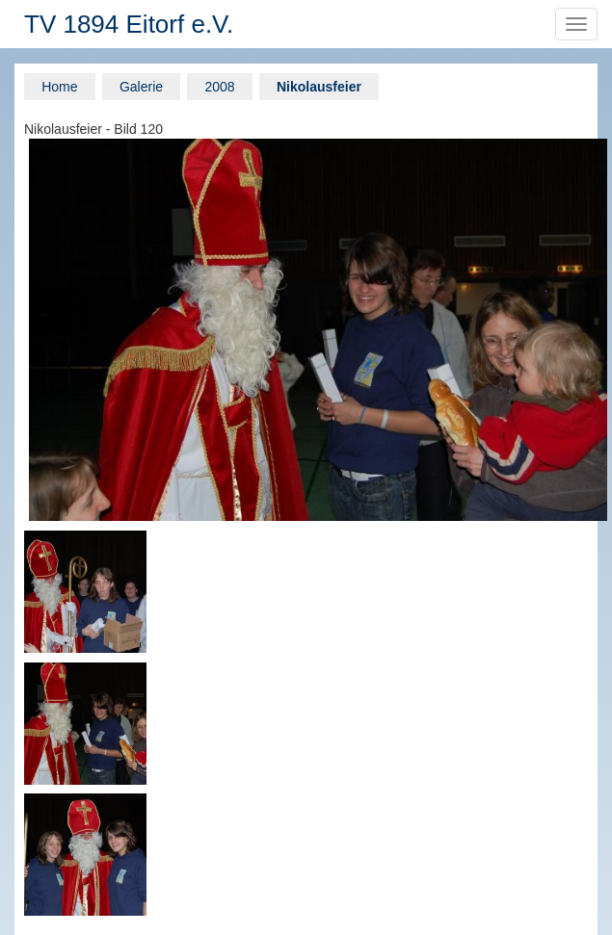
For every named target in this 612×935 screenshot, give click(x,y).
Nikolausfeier (319, 86)
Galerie (141, 86)
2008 (219, 86)
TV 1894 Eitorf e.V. (128, 24)
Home (59, 86)
